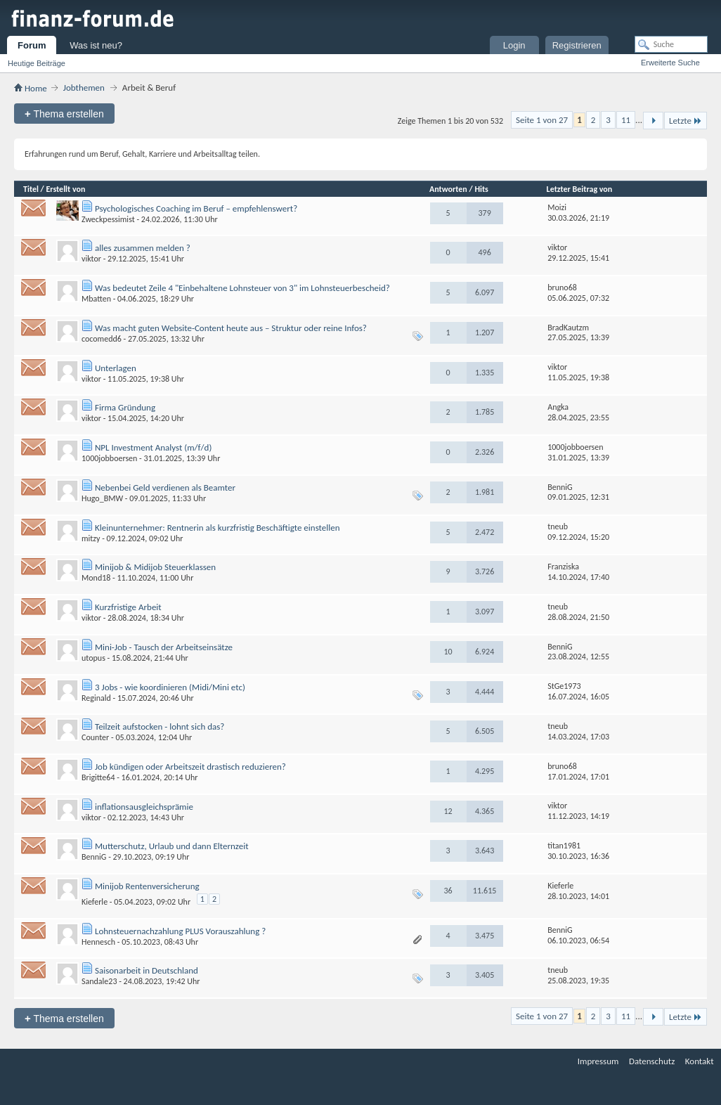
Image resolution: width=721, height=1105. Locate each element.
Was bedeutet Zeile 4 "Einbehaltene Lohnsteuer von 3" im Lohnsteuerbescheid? (242, 288)
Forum (32, 45)
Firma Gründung (125, 407)
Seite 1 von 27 (542, 120)
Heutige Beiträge (36, 63)
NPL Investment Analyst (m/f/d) (153, 447)
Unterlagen (115, 368)
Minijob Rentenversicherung (147, 886)
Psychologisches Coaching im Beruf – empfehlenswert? (196, 208)
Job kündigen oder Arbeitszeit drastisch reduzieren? (190, 766)
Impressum (598, 1061)
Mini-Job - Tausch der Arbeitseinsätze (164, 647)
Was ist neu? (96, 45)
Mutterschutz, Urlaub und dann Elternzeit (172, 846)
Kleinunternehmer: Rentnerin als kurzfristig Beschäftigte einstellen (217, 527)
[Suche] (671, 44)
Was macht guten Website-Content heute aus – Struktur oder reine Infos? (231, 328)
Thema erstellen (64, 113)
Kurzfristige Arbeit (128, 607)
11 (625, 120)
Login (514, 45)
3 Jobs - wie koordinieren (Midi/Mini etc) (170, 687)
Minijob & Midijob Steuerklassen (155, 567)
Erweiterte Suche (670, 62)
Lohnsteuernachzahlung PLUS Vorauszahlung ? (180, 931)
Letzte (685, 120)
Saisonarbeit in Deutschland (146, 970)
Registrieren (577, 45)
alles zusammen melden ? (142, 248)
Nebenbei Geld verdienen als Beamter (165, 487)
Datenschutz (652, 1061)
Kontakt (699, 1061)
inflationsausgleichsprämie (144, 806)
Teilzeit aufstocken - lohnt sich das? (159, 726)
